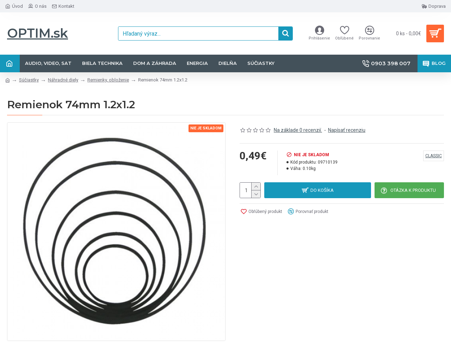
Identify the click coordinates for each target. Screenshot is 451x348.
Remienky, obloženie (108, 80)
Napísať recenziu (346, 130)
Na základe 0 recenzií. (298, 130)
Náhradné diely (63, 80)
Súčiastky (29, 80)
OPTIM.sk (37, 33)
